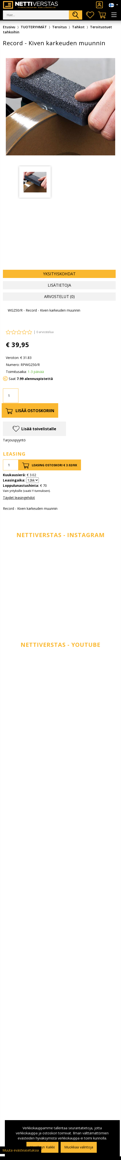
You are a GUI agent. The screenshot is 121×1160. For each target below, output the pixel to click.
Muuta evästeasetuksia (20, 1150)
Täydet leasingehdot (19, 497)
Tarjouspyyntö (14, 440)
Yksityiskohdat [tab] (59, 274)
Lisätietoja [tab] (59, 285)
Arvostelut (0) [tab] (59, 296)
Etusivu (9, 27)
